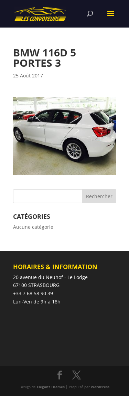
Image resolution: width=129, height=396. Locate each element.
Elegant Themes (51, 386)
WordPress (100, 386)
